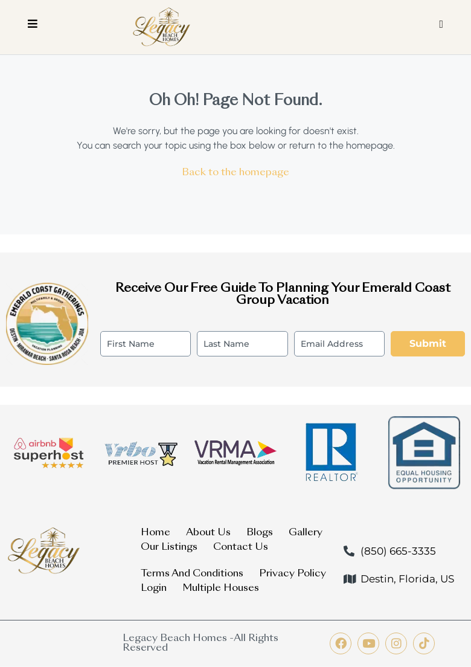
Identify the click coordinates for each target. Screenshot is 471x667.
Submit (427, 343)
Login (154, 588)
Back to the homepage (235, 173)
